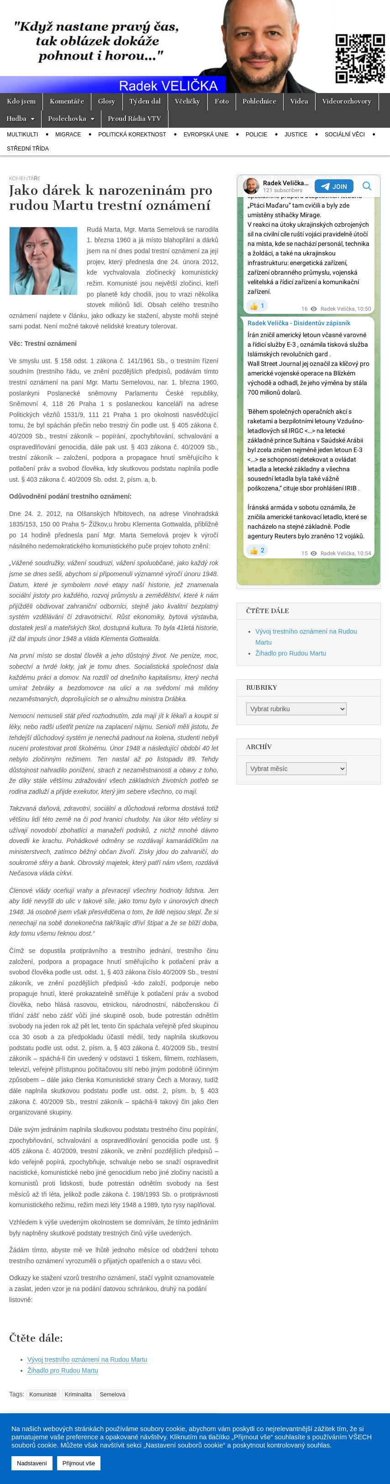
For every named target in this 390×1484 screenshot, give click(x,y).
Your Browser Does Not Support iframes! (308, 380)
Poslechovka (67, 119)
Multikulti (22, 134)
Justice (296, 134)
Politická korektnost (132, 134)
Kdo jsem (21, 101)
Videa (299, 101)
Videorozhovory (347, 101)
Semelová (112, 1394)
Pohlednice (259, 101)
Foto (222, 101)
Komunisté (43, 1394)
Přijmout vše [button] (79, 1463)
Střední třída (28, 149)
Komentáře (67, 101)
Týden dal (145, 101)
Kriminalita (78, 1394)
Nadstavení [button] (32, 1463)
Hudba (16, 119)
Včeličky (187, 101)
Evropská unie (206, 134)
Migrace (68, 134)
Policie (256, 134)
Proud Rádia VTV (134, 119)
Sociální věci (344, 134)
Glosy (107, 101)
